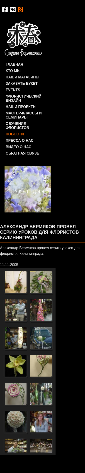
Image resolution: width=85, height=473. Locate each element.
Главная (14, 64)
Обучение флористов (17, 126)
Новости (15, 134)
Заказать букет (22, 83)
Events (13, 90)
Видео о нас (18, 147)
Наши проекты (21, 107)
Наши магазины (22, 77)
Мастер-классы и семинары (24, 115)
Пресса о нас (20, 140)
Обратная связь (22, 153)
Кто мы (13, 71)
